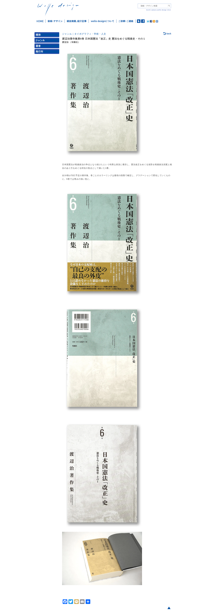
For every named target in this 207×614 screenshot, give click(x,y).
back (167, 33)
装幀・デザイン (55, 21)
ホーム (40, 21)
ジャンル (47, 41)
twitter (138, 21)
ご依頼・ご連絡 (126, 21)
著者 (47, 46)
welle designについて (102, 21)
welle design (57, 10)
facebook (143, 21)
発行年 (47, 52)
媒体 (47, 35)
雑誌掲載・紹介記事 (77, 21)
